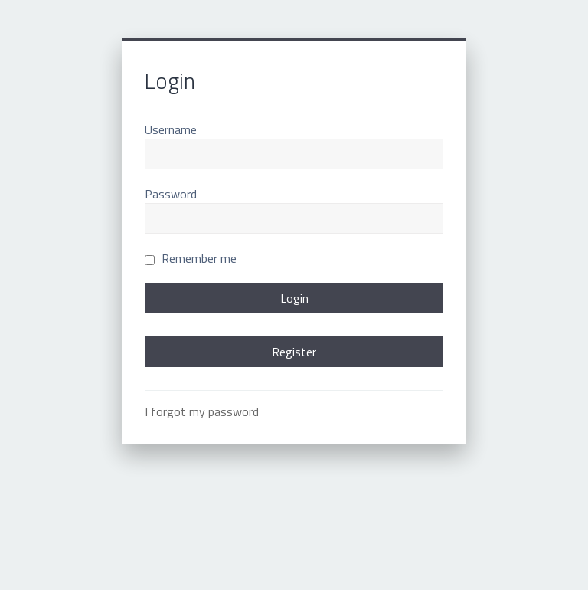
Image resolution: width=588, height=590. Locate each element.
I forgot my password (202, 411)
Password (171, 194)
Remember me (191, 258)
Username (171, 129)
